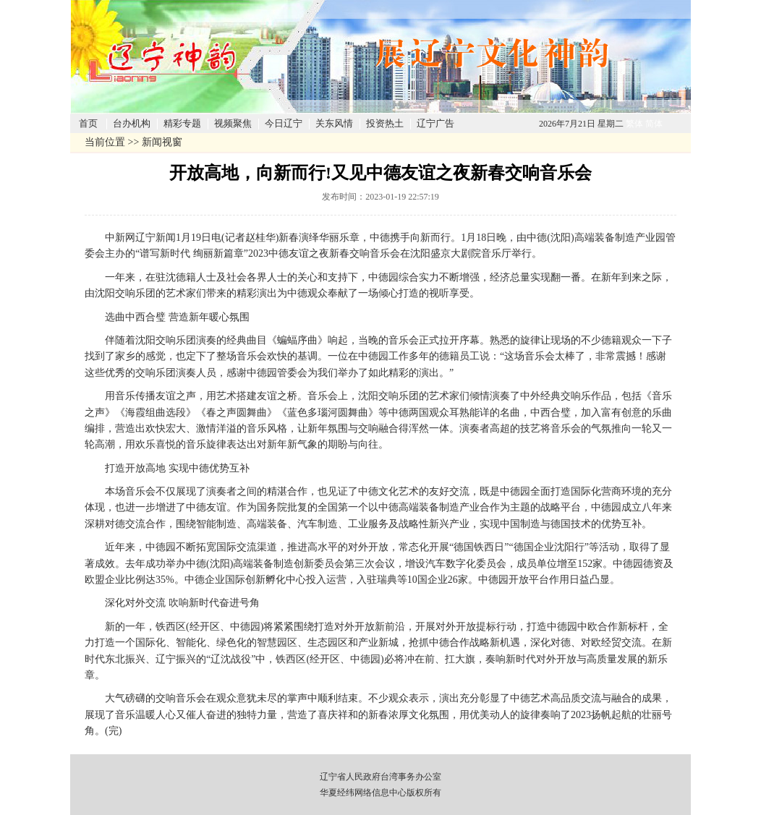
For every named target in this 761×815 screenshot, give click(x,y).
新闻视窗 (162, 142)
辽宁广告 (435, 123)
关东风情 (334, 123)
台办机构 (131, 123)
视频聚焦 (233, 123)
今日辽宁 (283, 123)
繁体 (634, 124)
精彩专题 (182, 123)
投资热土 (385, 123)
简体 (654, 124)
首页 (88, 123)
